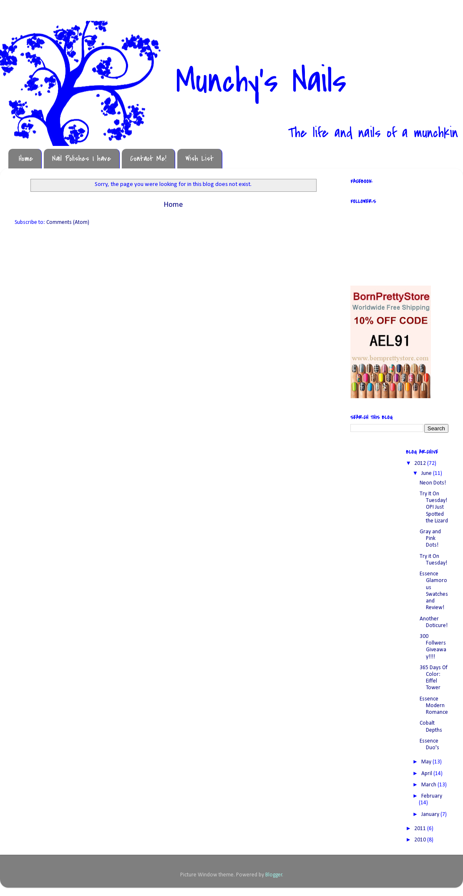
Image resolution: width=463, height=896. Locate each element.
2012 (420, 463)
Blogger (273, 875)
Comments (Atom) (67, 222)
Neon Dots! (433, 483)
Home (26, 158)
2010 (420, 840)
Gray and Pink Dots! (430, 538)
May (427, 762)
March (429, 785)
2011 (420, 828)
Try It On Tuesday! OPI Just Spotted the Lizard (434, 507)
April (427, 773)
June (427, 473)
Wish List (200, 158)
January (430, 814)
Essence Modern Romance (434, 705)
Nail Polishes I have (81, 158)
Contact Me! (148, 158)
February (431, 796)
